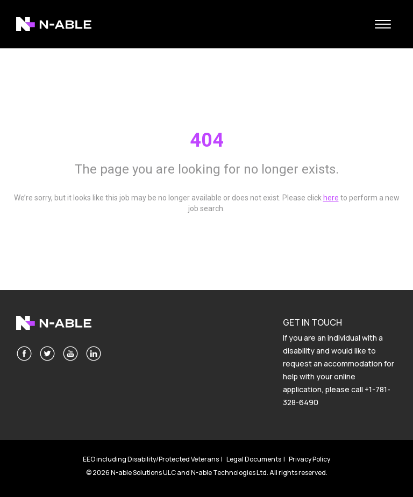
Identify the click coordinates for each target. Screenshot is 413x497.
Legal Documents (253, 459)
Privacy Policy (309, 459)
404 (207, 140)
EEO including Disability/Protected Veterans (151, 459)
